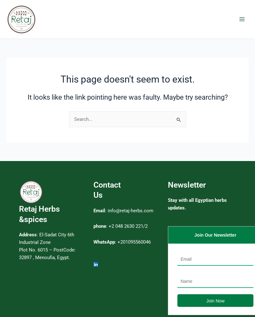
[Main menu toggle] (242, 19)
